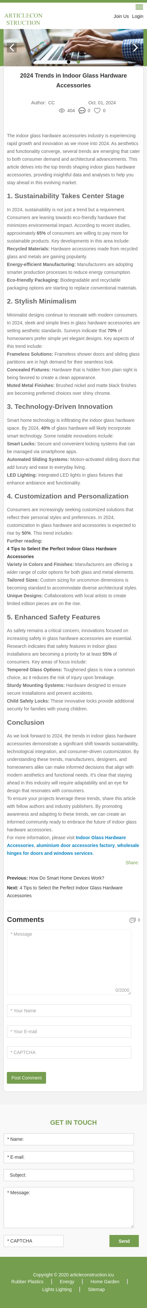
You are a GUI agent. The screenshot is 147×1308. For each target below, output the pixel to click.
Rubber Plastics (27, 1281)
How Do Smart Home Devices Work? (66, 878)
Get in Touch (73, 1122)
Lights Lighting (57, 1289)
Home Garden (104, 1281)
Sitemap (96, 1289)
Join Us (121, 16)
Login (137, 16)
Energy (67, 1281)
